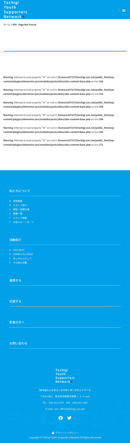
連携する (15, 280)
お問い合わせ (18, 343)
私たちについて (19, 190)
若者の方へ (16, 322)
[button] (124, 10)
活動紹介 (15, 239)
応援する (15, 301)
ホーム (6, 24)
